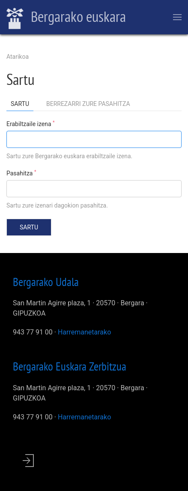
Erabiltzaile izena (30, 123)
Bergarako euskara (66, 17)
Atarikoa (17, 56)
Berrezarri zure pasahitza (88, 103)
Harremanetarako (84, 332)
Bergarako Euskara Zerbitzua (69, 366)
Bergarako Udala (46, 281)
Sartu (22, 105)
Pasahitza (21, 173)
